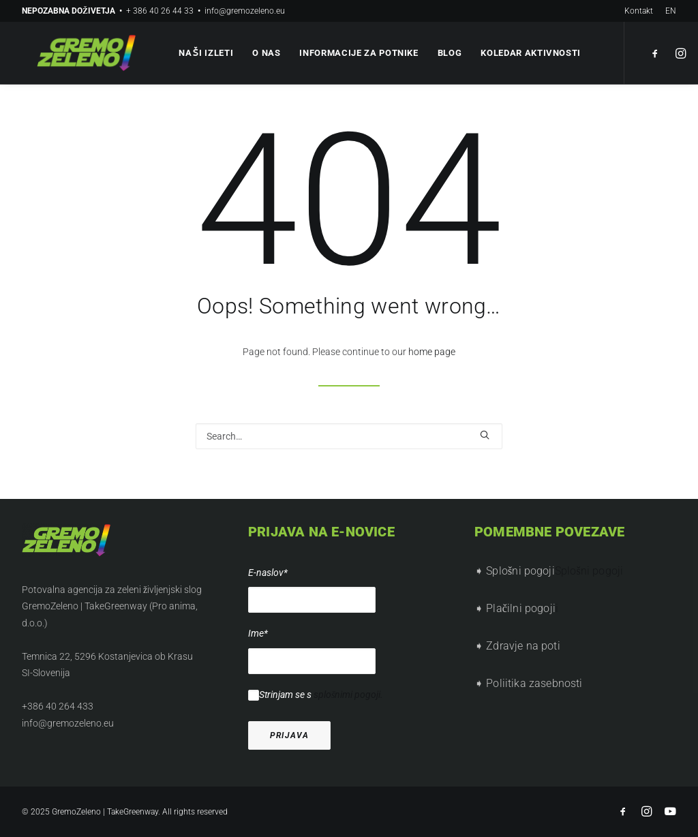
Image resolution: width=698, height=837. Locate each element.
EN (670, 11)
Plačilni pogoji (521, 608)
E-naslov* (268, 572)
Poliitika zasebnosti (534, 683)
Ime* (258, 633)
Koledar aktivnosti (529, 53)
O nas (264, 53)
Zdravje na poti (523, 645)
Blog (447, 53)
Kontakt (638, 11)
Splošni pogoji (589, 570)
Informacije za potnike (356, 53)
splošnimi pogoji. (348, 694)
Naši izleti (204, 53)
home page (431, 351)
